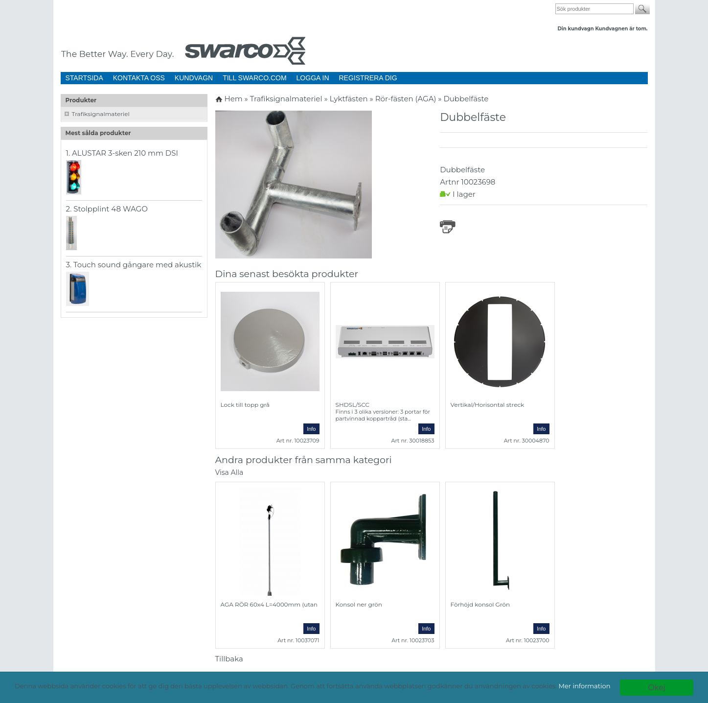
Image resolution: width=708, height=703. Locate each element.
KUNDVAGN (194, 78)
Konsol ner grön (359, 604)
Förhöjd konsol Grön (480, 604)
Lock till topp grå (245, 404)
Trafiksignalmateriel (101, 113)
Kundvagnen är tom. (621, 28)
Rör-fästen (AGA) (406, 98)
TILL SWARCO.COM (254, 78)
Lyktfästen (350, 98)
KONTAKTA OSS (139, 78)
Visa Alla (229, 472)
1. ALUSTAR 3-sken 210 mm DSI (122, 153)
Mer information (585, 686)
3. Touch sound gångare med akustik (134, 264)
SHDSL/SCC (353, 404)
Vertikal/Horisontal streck (488, 404)
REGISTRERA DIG (368, 78)
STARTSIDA (84, 78)
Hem (233, 98)
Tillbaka (229, 658)
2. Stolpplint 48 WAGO (107, 208)
